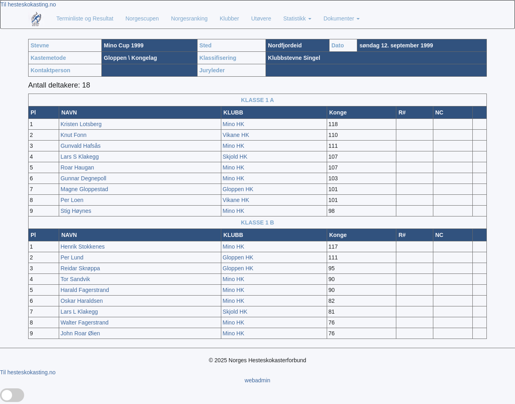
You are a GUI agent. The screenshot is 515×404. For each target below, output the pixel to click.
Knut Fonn (73, 135)
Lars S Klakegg (79, 156)
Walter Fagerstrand (84, 322)
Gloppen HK (237, 189)
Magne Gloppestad (84, 189)
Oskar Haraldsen (81, 301)
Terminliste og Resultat (84, 18)
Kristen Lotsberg (80, 124)
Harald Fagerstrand (84, 290)
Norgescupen (142, 18)
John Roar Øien (80, 333)
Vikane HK (235, 135)
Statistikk (297, 18)
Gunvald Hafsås (80, 146)
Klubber (229, 18)
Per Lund (71, 257)
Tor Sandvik (75, 279)
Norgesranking (189, 18)
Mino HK (233, 124)
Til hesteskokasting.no (28, 4)
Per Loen (71, 200)
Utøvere (261, 18)
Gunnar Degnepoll (83, 178)
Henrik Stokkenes (82, 246)
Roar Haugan (77, 167)
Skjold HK (234, 156)
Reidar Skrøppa (80, 268)
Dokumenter (341, 18)
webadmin (257, 380)
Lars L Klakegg (79, 311)
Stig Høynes (75, 211)
